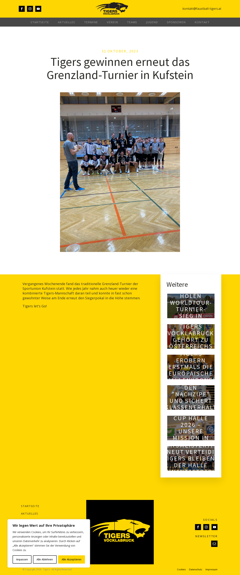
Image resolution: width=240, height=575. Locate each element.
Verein (112, 22)
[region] (49, 543)
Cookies (181, 569)
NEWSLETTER (206, 536)
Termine (91, 22)
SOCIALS (210, 519)
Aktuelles (66, 22)
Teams (132, 22)
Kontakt (202, 22)
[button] (214, 544)
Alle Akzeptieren (71, 559)
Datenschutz (195, 569)
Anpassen (22, 559)
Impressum (212, 569)
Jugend (152, 22)
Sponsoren (176, 22)
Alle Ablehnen (45, 559)
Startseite (40, 22)
